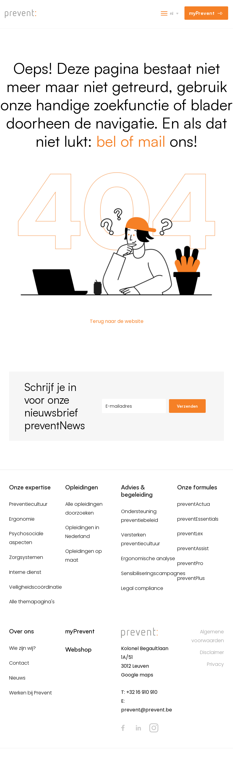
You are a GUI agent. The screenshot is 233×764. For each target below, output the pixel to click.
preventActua (193, 504)
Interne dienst (25, 572)
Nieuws (17, 677)
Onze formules (197, 487)
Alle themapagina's (32, 601)
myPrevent (201, 13)
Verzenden (187, 406)
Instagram (154, 728)
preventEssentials (197, 519)
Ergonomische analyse (148, 558)
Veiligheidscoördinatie (35, 587)
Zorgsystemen (26, 557)
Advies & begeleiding (137, 490)
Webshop (78, 649)
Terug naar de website (117, 321)
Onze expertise (30, 487)
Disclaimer (212, 652)
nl (171, 13)
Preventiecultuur (28, 504)
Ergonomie (22, 519)
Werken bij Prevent (30, 692)
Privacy (215, 664)
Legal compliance (142, 588)
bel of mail (130, 140)
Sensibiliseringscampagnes (153, 573)
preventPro (190, 563)
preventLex (190, 533)
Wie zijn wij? (22, 648)
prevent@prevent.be (146, 709)
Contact (19, 663)
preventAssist (193, 548)
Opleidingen (81, 487)
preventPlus (191, 578)
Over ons (21, 631)
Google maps (137, 674)
